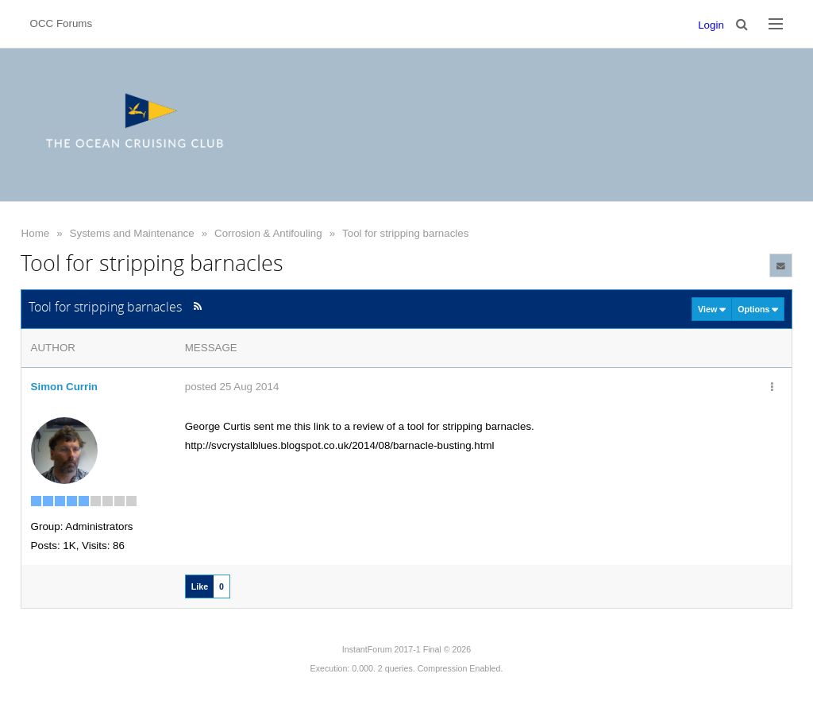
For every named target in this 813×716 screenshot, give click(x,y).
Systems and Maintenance (132, 233)
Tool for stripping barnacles (405, 233)
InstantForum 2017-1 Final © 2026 (406, 649)
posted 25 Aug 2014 (232, 387)
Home (35, 233)
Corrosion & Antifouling (268, 233)
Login (711, 25)
